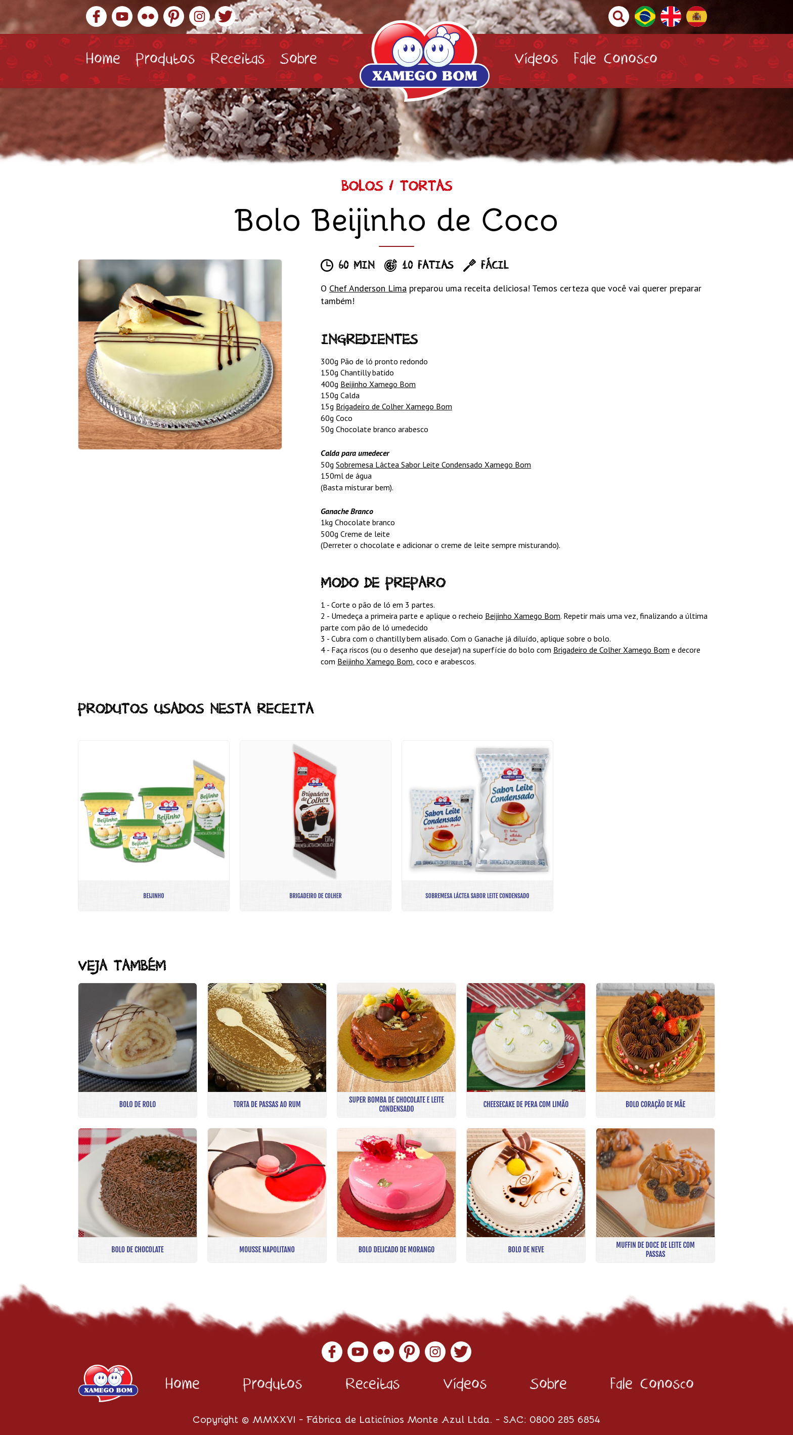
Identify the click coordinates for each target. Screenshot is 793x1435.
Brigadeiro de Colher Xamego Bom (394, 406)
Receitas (237, 61)
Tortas (426, 188)
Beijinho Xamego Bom (378, 384)
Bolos (362, 188)
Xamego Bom (425, 61)
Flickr (148, 16)
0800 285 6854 (565, 1418)
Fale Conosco (615, 61)
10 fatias (427, 267)
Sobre (298, 61)
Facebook (96, 16)
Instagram (199, 16)
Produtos (165, 61)
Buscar (618, 16)
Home (102, 61)
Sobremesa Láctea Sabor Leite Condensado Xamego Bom (433, 464)
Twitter (225, 16)
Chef (339, 288)
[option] (180, 354)
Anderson (367, 288)
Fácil (494, 267)
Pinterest (173, 16)
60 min (356, 267)
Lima (396, 288)
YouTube (122, 16)
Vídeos (536, 61)
